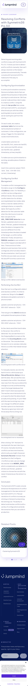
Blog (18, 632)
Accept (14, 676)
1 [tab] (12, 560)
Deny (14, 680)
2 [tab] (14, 560)
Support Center (21, 628)
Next (21, 559)
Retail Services (7, 603)
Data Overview (20, 592)
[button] (26, 662)
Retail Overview (7, 587)
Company (6, 626)
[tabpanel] (14, 542)
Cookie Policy (10, 683)
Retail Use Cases (7, 600)
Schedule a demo (23, 655)
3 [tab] (16, 560)
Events (5, 633)
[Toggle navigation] (23, 4)
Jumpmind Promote (8, 596)
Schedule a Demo (21, 625)
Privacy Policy (17, 683)
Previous (6, 559)
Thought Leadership (10, 14)
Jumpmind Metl (20, 595)
